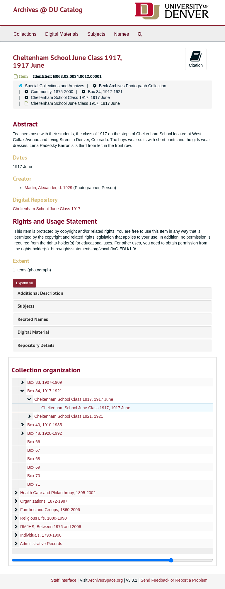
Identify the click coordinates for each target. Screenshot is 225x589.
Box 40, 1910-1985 (44, 424)
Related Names (33, 319)
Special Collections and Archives (54, 85)
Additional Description (40, 293)
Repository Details (36, 345)
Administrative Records (41, 543)
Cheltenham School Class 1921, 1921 (68, 416)
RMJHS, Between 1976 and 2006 (50, 526)
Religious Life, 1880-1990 (43, 518)
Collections (24, 34)
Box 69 (33, 467)
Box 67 (33, 450)
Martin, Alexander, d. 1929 (48, 187)
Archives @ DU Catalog (48, 9)
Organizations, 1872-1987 (43, 501)
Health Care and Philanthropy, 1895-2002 (58, 492)
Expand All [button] (24, 283)
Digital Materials (62, 34)
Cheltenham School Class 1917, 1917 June (70, 97)
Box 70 (33, 475)
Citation (196, 59)
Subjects (96, 34)
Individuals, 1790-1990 (41, 535)
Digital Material (33, 332)
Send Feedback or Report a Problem (174, 580)
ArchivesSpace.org (105, 580)
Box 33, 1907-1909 (44, 382)
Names (121, 34)
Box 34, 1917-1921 (105, 91)
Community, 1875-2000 (52, 91)
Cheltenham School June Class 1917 (46, 208)
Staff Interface (63, 580)
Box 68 (33, 458)
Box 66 (33, 441)
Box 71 (33, 484)
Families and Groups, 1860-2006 (50, 509)
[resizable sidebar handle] (112, 560)
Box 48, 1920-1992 (44, 433)
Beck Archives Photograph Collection (132, 85)
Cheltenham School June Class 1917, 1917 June (85, 407)
